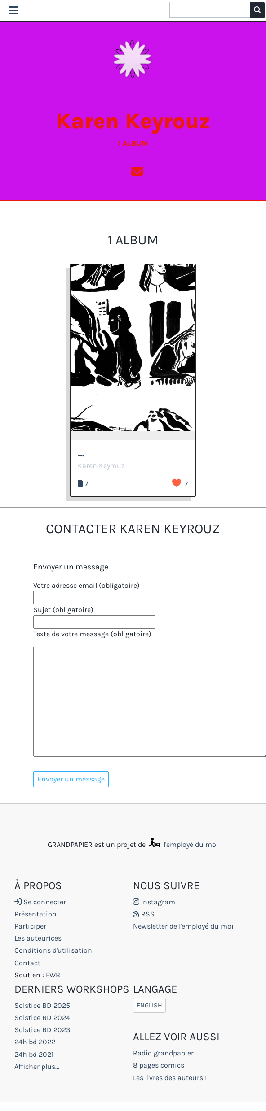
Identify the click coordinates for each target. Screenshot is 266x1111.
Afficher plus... (36, 1066)
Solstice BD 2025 (42, 1005)
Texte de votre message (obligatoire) (92, 633)
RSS (144, 914)
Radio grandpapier (163, 1053)
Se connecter (40, 902)
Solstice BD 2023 (42, 1029)
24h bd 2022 (34, 1042)
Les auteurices (38, 938)
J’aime (176, 482)
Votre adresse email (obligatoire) (86, 585)
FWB (53, 975)
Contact (27, 963)
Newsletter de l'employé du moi (183, 926)
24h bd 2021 (33, 1054)
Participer (30, 926)
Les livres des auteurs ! (170, 1077)
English (149, 1005)
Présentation (35, 914)
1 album (133, 143)
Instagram (154, 902)
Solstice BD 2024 (42, 1017)
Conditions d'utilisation (53, 950)
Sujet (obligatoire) (63, 609)
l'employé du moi (182, 844)
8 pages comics (158, 1065)
